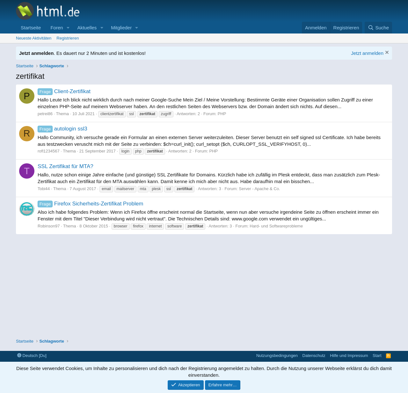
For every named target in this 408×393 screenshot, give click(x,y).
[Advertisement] (204, 282)
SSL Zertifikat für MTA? (65, 166)
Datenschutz (313, 355)
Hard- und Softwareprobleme (276, 226)
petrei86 (45, 113)
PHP (222, 113)
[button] (67, 27)
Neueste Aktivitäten (33, 38)
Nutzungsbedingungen (277, 355)
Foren (56, 27)
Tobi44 (44, 188)
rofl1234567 (49, 151)
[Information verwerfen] (386, 53)
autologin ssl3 (62, 129)
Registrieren (67, 38)
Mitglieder (121, 27)
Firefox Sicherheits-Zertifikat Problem (90, 204)
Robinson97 (49, 226)
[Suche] (378, 27)
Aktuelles (87, 27)
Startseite (31, 27)
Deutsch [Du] (32, 355)
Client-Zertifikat (64, 91)
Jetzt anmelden (367, 53)
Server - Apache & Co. (259, 188)
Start (377, 355)
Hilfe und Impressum (349, 355)
